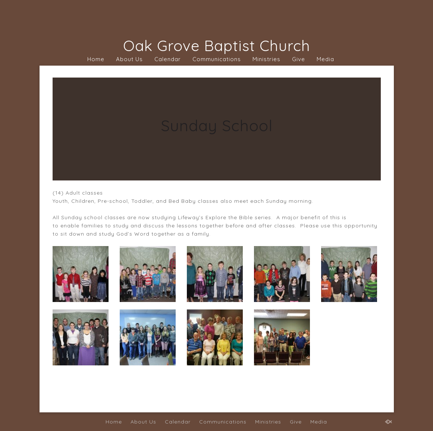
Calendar (167, 59)
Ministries (266, 59)
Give (298, 59)
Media (325, 59)
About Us (129, 59)
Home (95, 59)
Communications (216, 59)
